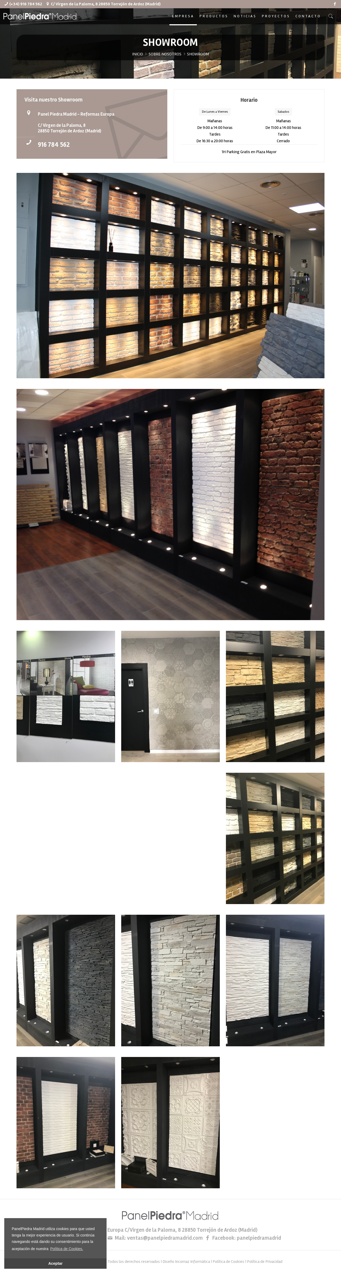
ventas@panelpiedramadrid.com (165, 1238)
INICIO (137, 54)
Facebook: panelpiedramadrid (246, 1238)
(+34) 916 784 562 (25, 4)
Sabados (283, 112)
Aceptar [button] (55, 1263)
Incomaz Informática (192, 1261)
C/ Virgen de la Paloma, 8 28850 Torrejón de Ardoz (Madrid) (106, 4)
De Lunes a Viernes (215, 112)
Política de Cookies (228, 1261)
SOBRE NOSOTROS (165, 54)
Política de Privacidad (264, 1261)
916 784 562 (54, 145)
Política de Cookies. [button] (66, 1249)
